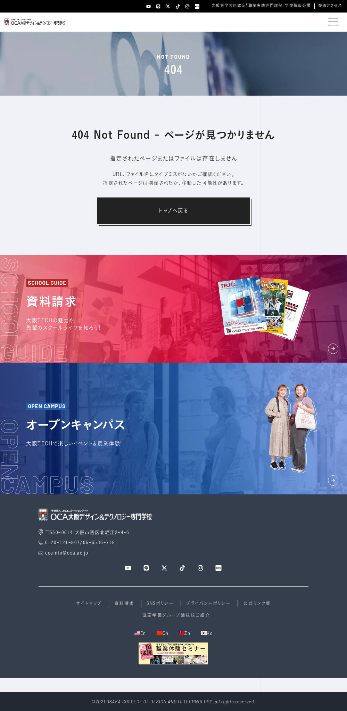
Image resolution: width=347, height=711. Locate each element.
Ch (163, 633)
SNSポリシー (160, 603)
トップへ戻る (173, 210)
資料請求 (124, 603)
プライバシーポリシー (208, 603)
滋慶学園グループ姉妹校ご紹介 (176, 615)
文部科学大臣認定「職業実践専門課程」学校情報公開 (261, 5)
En (140, 633)
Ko (207, 633)
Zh (184, 633)
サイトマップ (88, 603)
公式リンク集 (257, 603)
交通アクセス (330, 5)
